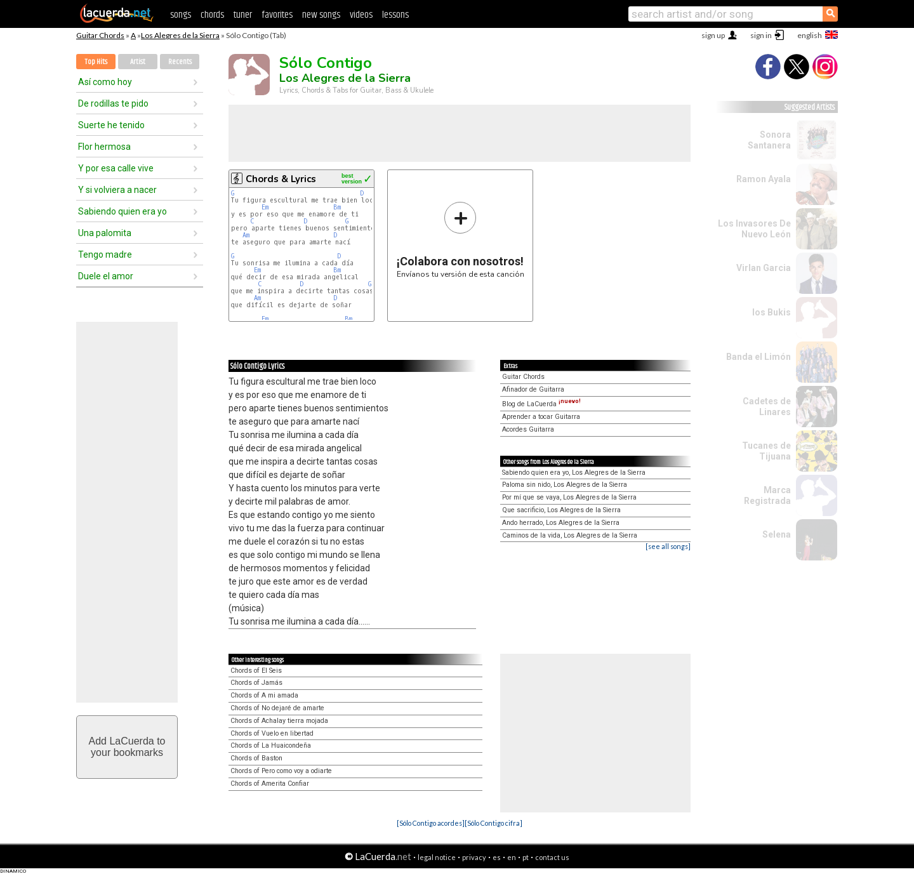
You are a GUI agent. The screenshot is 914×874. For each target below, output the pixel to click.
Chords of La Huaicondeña (270, 745)
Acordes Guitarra (528, 429)
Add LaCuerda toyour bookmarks (127, 747)
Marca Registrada (767, 495)
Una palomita (104, 233)
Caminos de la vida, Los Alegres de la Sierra (569, 535)
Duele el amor (105, 276)
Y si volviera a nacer (117, 190)
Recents (180, 62)
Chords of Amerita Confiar (269, 783)
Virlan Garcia (763, 268)
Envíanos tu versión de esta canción (460, 239)
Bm (337, 207)
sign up (713, 35)
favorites (277, 15)
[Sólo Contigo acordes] (431, 823)
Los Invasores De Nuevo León (754, 228)
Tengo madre (105, 254)
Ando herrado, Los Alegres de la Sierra (560, 523)
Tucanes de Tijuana (766, 450)
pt (525, 857)
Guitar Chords (100, 35)
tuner (243, 15)
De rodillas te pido (113, 103)
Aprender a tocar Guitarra (541, 417)
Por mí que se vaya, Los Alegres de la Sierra (569, 497)
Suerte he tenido (111, 125)
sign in (761, 35)
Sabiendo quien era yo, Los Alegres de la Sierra (574, 472)
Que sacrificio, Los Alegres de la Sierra (561, 510)
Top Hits (95, 62)
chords (212, 15)
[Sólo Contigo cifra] (493, 823)
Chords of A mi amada (264, 695)
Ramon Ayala (763, 179)
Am (245, 235)
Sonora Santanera (769, 139)
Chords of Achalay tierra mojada (279, 721)
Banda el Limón (758, 357)
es (497, 857)
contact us (552, 857)
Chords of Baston (256, 758)
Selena (776, 534)
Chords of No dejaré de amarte (277, 708)
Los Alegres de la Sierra (180, 35)
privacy (474, 857)
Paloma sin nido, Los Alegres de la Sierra (564, 484)
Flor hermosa (104, 147)
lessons (395, 15)
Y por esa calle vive (116, 168)
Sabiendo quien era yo (122, 211)
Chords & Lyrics (281, 179)
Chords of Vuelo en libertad (272, 733)
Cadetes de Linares (767, 406)
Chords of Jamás (256, 683)
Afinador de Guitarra (533, 389)
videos (361, 15)
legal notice (437, 857)
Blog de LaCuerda (541, 404)
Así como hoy (105, 82)
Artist (137, 62)
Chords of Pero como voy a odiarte (281, 771)
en (511, 857)
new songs (321, 15)
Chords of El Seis (256, 670)
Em (265, 207)
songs (180, 15)
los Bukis (771, 312)
